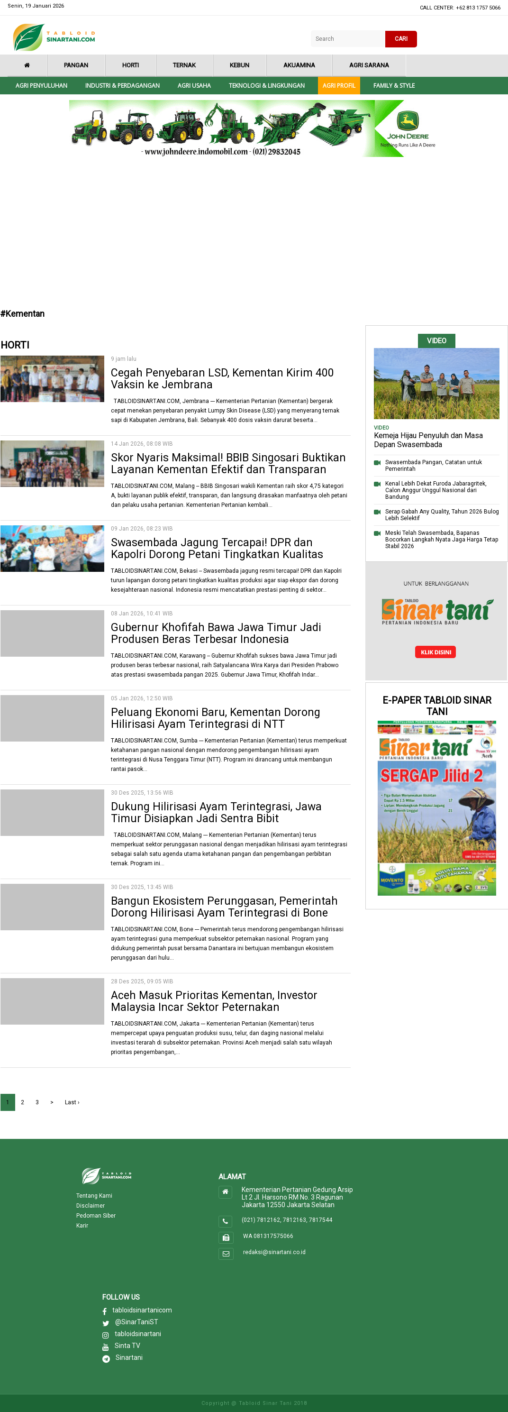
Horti (130, 65)
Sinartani (129, 1357)
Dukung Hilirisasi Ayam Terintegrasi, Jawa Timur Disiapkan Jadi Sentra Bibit (216, 812)
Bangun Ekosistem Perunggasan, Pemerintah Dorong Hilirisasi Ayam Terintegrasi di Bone (224, 907)
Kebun (239, 65)
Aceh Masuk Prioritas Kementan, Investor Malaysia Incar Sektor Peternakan (214, 1001)
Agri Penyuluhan (41, 86)
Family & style (394, 86)
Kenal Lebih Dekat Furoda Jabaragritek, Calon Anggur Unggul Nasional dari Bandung (436, 490)
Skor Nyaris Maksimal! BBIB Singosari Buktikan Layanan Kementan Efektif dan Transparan (228, 463)
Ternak (184, 65)
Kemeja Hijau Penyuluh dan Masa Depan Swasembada (428, 440)
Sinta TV (127, 1345)
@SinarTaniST (136, 1322)
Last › (72, 1102)
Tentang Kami (94, 1195)
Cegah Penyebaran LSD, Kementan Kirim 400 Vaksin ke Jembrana (222, 379)
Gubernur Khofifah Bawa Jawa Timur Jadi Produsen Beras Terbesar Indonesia (216, 633)
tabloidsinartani (138, 1334)
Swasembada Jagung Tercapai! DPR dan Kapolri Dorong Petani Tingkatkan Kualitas (217, 548)
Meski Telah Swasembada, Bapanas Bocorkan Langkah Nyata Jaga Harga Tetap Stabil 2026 (441, 540)
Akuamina (299, 65)
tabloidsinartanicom (142, 1310)
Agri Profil (339, 86)
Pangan (76, 65)
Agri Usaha (194, 86)
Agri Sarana (369, 65)
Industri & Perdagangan (122, 86)
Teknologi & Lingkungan (267, 86)
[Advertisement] (254, 235)
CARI (401, 39)
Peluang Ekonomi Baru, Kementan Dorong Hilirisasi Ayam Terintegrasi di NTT (215, 718)
